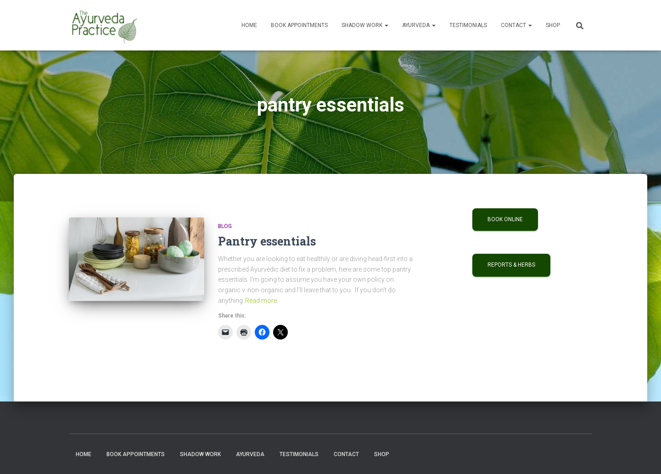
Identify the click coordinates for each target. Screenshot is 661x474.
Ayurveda (419, 25)
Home (249, 25)
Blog (225, 226)
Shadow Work (365, 25)
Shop (553, 25)
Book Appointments (299, 25)
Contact (516, 25)
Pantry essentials (267, 241)
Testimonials (468, 25)
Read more (261, 300)
